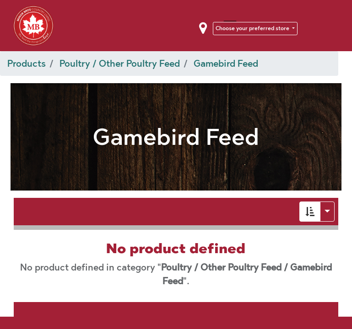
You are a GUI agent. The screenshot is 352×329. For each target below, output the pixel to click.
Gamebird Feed (226, 63)
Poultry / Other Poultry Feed (120, 63)
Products (26, 63)
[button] (309, 212)
